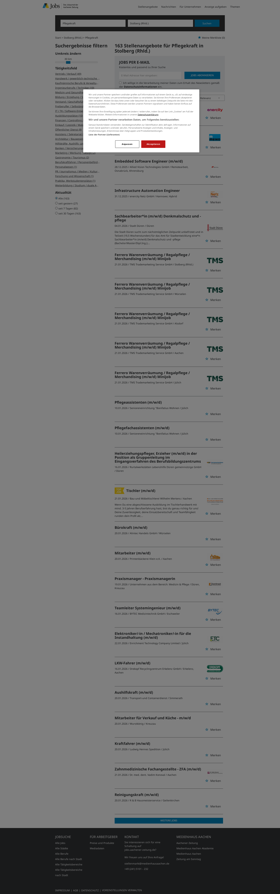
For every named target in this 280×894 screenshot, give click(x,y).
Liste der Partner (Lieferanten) (104, 134)
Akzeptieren (153, 144)
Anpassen (127, 144)
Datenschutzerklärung (148, 114)
